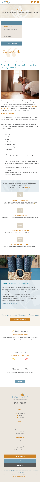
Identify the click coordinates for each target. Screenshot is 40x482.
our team (27, 187)
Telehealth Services (20, 433)
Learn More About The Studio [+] (10, 303)
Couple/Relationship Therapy (10, 29)
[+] (35, 203)
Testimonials (11, 51)
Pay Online (20, 465)
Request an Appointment (20, 456)
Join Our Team (20, 442)
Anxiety (34, 106)
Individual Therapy (8, 26)
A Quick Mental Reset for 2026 (20, 334)
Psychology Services (9, 61)
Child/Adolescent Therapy (9, 33)
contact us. (25, 185)
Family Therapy (7, 36)
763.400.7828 (20, 413)
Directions (20, 417)
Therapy (18, 61)
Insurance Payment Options (20, 445)
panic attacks (4, 108)
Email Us (20, 415)
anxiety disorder (15, 101)
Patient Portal (20, 460)
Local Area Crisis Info (20, 447)
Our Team (20, 427)
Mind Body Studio (20, 431)
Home (2, 61)
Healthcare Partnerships (20, 449)
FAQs (20, 440)
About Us (20, 425)
